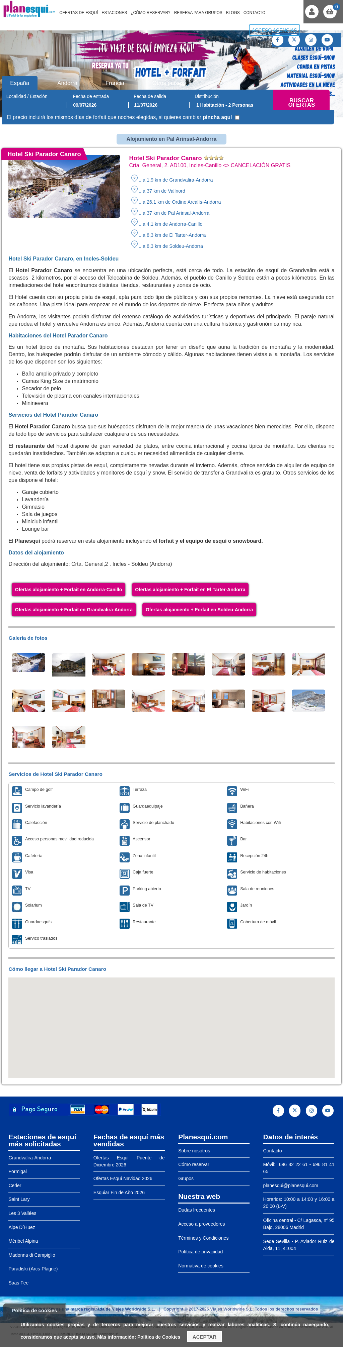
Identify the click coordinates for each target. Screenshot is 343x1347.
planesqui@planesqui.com (290, 1185)
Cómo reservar (193, 1164)
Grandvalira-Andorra (29, 1157)
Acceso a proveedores (201, 1224)
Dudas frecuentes (196, 1210)
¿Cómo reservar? (150, 12)
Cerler (14, 1185)
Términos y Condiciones (203, 1238)
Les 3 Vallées (22, 1213)
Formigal (17, 1171)
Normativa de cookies (200, 1265)
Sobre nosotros (194, 1150)
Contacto (255, 12)
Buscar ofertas (301, 102)
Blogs (233, 12)
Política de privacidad (200, 1251)
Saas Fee (18, 1282)
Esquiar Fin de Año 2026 (119, 1192)
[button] (171, 1021)
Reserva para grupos (198, 12)
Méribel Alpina (23, 1241)
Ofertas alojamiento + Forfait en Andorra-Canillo (68, 589)
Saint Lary (18, 1199)
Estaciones (114, 12)
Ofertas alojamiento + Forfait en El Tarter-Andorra (190, 589)
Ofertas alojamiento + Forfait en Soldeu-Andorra (199, 609)
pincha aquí (217, 117)
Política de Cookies (158, 1337)
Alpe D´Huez (21, 1227)
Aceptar (204, 1337)
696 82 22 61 (292, 1164)
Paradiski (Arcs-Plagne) (33, 1268)
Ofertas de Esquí (78, 12)
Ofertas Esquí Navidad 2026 (122, 1178)
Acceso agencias (274, 30)
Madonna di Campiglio (31, 1255)
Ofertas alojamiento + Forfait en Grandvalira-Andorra (74, 609)
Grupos (186, 1178)
